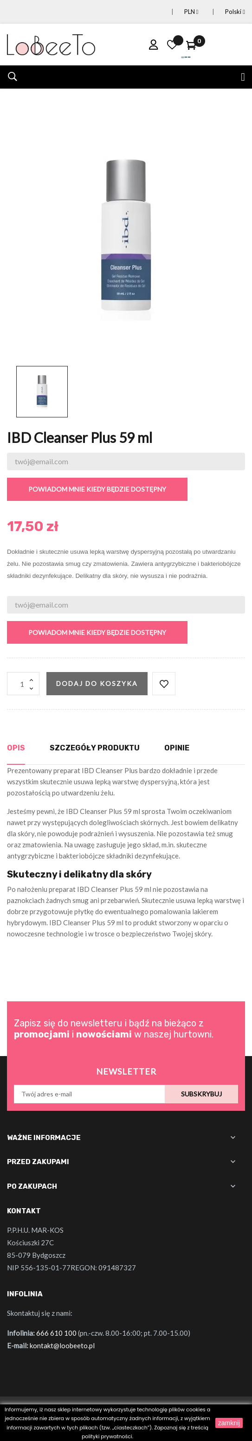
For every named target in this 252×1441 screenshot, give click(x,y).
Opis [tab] (16, 747)
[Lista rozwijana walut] (180, 12)
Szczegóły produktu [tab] (95, 747)
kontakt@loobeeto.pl (62, 1345)
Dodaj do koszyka (97, 683)
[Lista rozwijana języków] (224, 12)
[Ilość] (23, 683)
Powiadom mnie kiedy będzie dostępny (97, 489)
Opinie (176, 747)
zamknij (229, 1423)
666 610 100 (56, 1333)
